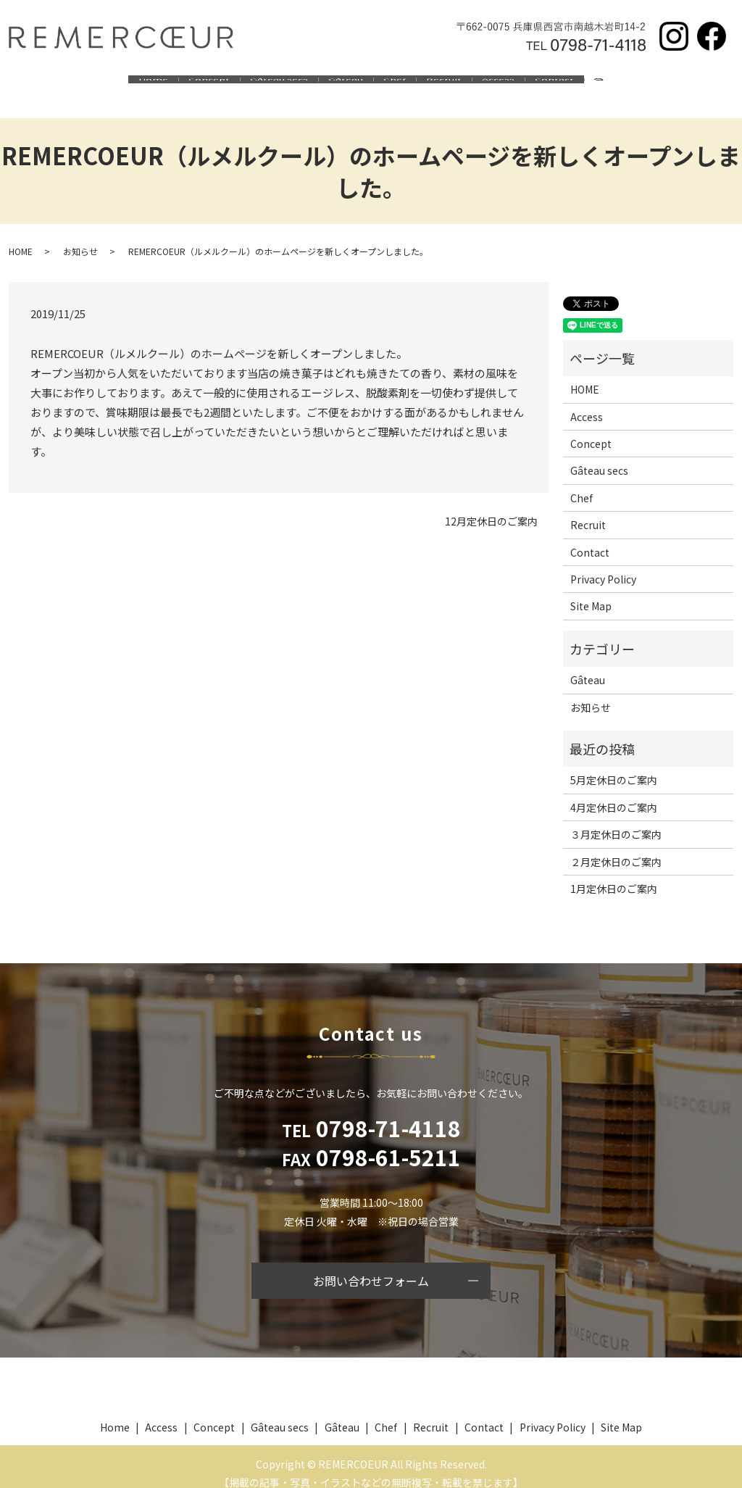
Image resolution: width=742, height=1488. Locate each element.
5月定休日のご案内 (613, 765)
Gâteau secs (264, 85)
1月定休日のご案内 (613, 874)
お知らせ (80, 236)
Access (523, 85)
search (647, 86)
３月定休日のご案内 (616, 819)
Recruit (459, 85)
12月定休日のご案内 (491, 507)
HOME (21, 236)
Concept (183, 85)
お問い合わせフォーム (371, 1266)
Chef (399, 85)
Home (118, 85)
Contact (589, 85)
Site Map (591, 591)
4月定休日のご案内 (613, 793)
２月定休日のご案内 (616, 847)
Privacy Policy (603, 564)
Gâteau (340, 85)
